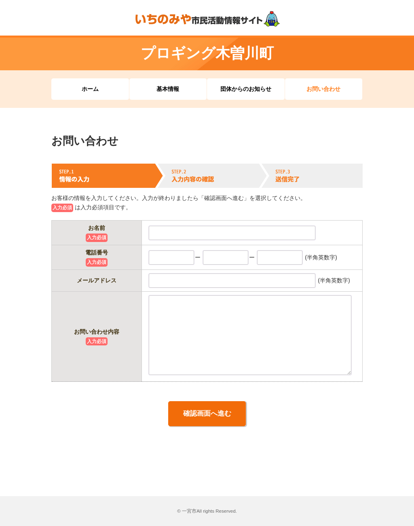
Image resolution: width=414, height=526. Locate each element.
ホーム (90, 89)
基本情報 (167, 89)
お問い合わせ (323, 89)
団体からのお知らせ (245, 89)
